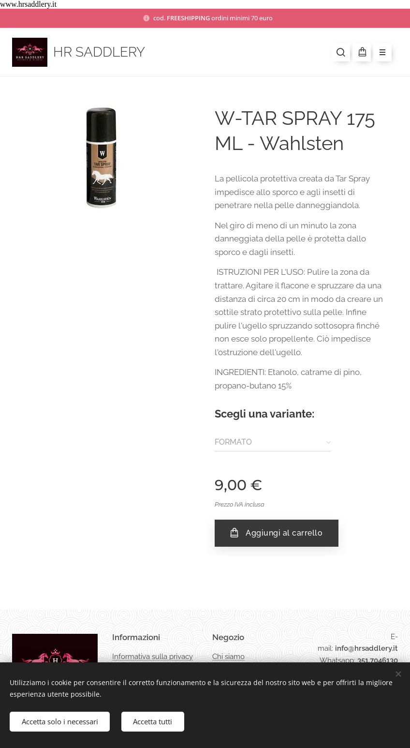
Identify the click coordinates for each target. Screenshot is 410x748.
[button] (341, 52)
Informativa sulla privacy (152, 656)
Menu (379, 53)
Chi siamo (228, 656)
